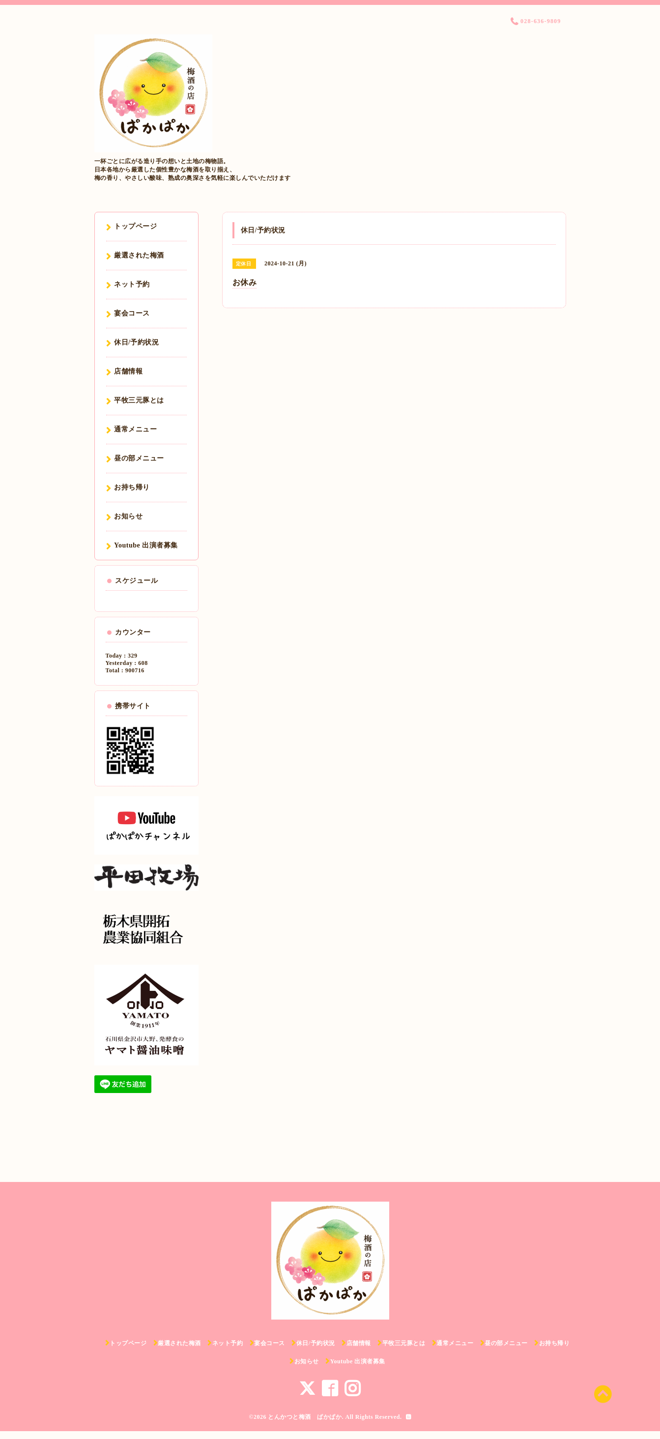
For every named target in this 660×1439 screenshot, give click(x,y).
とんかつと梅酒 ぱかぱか (305, 1416)
